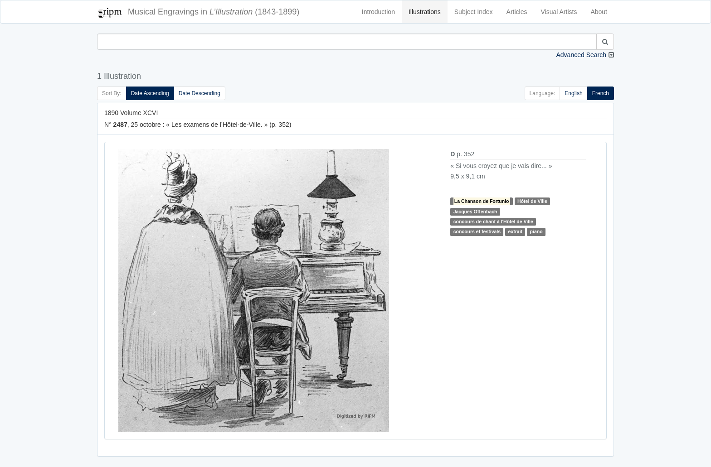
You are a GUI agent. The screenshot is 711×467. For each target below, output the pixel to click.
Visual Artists (559, 11)
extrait (515, 231)
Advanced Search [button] (581, 54)
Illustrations (425, 11)
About (598, 11)
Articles (516, 11)
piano (536, 231)
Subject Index (473, 11)
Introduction (378, 11)
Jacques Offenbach (475, 211)
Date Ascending (150, 93)
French (600, 93)
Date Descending (199, 93)
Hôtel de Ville (532, 201)
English (573, 93)
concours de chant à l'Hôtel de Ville (493, 221)
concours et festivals (477, 231)
